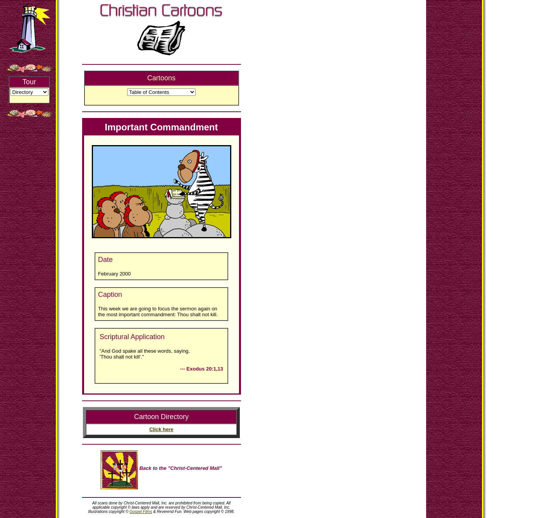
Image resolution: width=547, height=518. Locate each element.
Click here (161, 429)
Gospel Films (140, 511)
